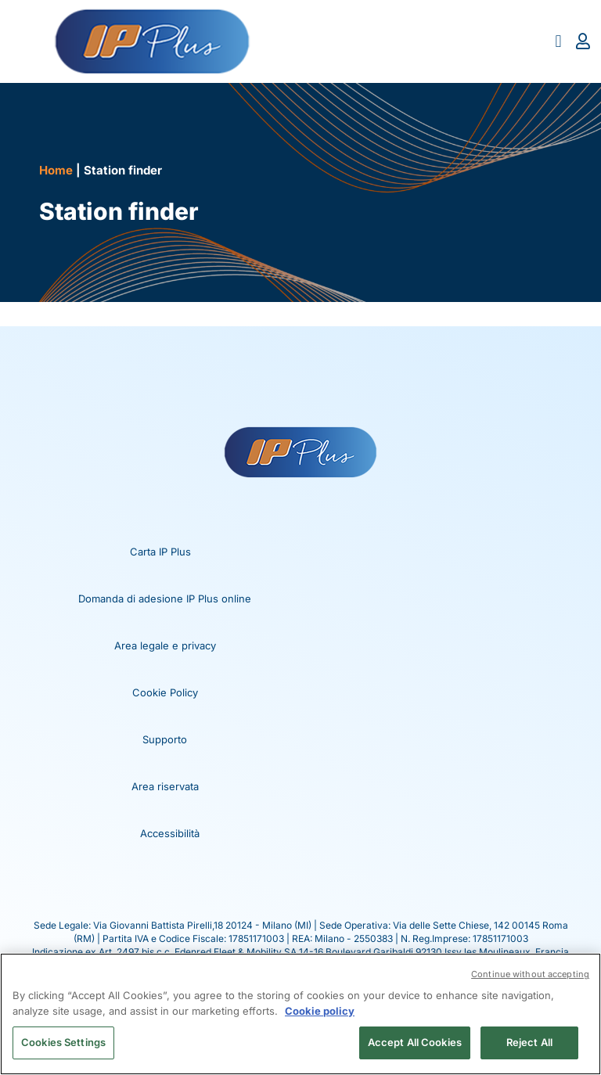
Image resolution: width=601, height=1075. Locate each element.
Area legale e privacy (165, 645)
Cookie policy (319, 1011)
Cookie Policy (165, 692)
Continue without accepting (530, 974)
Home (56, 170)
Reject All (529, 1042)
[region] (300, 1014)
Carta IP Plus (160, 551)
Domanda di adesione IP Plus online (164, 598)
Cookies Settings (63, 1042)
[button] (558, 42)
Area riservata (165, 786)
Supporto (164, 739)
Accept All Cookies (415, 1042)
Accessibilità (170, 833)
